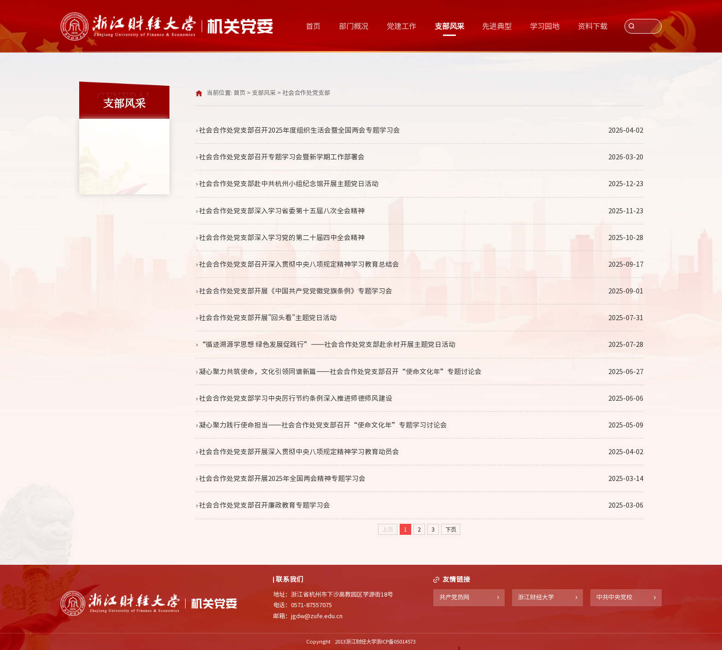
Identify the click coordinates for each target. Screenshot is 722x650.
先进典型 (497, 26)
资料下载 (592, 26)
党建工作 (401, 26)
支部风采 (449, 26)
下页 (450, 529)
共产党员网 (454, 597)
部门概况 (353, 26)
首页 (313, 26)
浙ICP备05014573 (396, 641)
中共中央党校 (614, 597)
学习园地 (544, 26)
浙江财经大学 (536, 597)
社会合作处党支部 (306, 93)
